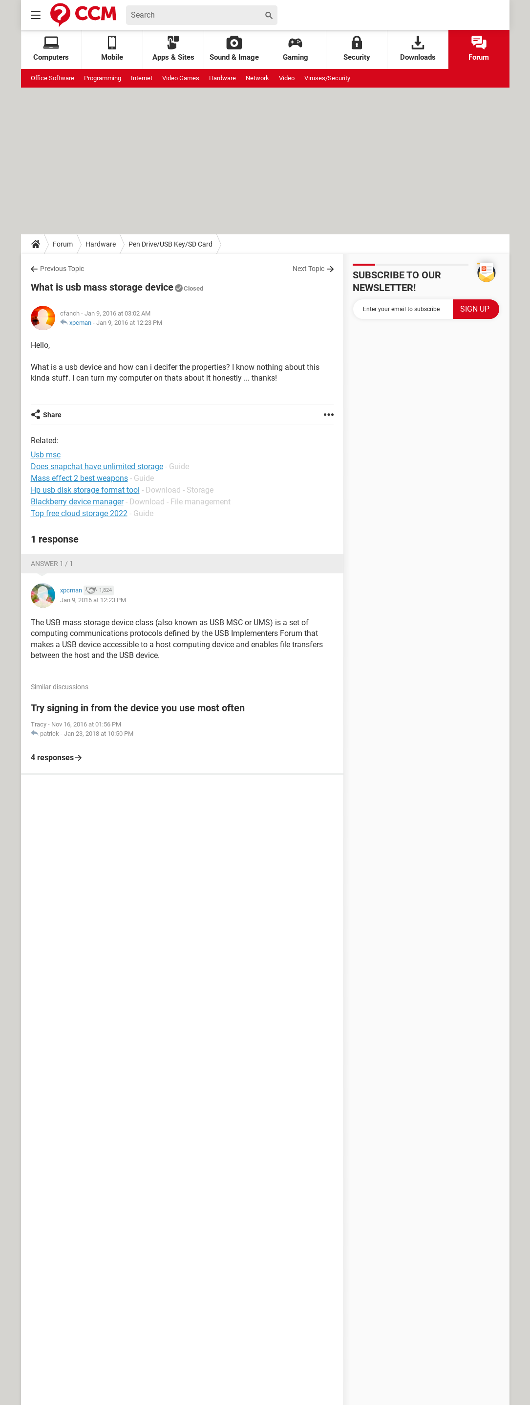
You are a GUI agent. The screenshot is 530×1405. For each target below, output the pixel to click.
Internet (141, 78)
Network (257, 78)
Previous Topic (62, 268)
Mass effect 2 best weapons (79, 478)
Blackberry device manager (77, 501)
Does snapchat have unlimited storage (97, 466)
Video (287, 78)
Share (52, 415)
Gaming (295, 49)
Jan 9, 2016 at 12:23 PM (129, 322)
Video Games (180, 78)
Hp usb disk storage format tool (85, 490)
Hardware (222, 78)
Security (356, 49)
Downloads (418, 49)
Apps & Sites (173, 49)
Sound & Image (234, 49)
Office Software (52, 78)
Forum (478, 49)
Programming (102, 78)
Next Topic (308, 268)
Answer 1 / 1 (52, 563)
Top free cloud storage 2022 (79, 513)
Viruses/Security (327, 78)
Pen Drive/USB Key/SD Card (170, 244)
